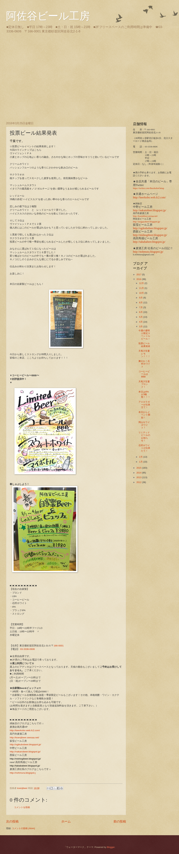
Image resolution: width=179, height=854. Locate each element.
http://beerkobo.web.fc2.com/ (25, 730)
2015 (139, 467)
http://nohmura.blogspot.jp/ (148, 251)
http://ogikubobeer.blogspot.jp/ (25, 744)
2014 (139, 472)
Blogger (111, 847)
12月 (141, 283)
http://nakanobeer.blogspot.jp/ (25, 751)
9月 (141, 297)
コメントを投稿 (22, 807)
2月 (141, 457)
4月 (141, 322)
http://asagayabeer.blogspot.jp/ (146, 221)
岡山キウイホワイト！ (144, 425)
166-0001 (59, 645)
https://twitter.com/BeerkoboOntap (148, 188)
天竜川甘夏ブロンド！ (144, 384)
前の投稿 (119, 821)
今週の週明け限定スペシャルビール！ (144, 334)
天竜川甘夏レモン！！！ (144, 354)
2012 (139, 482)
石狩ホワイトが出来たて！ (144, 448)
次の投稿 (12, 821)
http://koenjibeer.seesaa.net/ (24, 737)
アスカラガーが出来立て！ (144, 405)
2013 (139, 477)
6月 (141, 312)
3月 (141, 326)
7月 (141, 307)
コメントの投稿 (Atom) (23, 828)
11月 (141, 288)
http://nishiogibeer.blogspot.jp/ (150, 235)
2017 (139, 274)
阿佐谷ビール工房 (48, 16)
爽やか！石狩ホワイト (144, 364)
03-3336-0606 (27, 649)
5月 (141, 317)
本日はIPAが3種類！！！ (144, 394)
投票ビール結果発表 (144, 344)
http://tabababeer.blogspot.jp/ (149, 241)
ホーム (66, 821)
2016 (139, 279)
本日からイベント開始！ (144, 415)
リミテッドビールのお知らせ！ (144, 436)
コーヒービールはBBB (144, 374)
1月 (141, 461)
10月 (141, 293)
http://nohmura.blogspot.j (23, 773)
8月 (141, 302)
